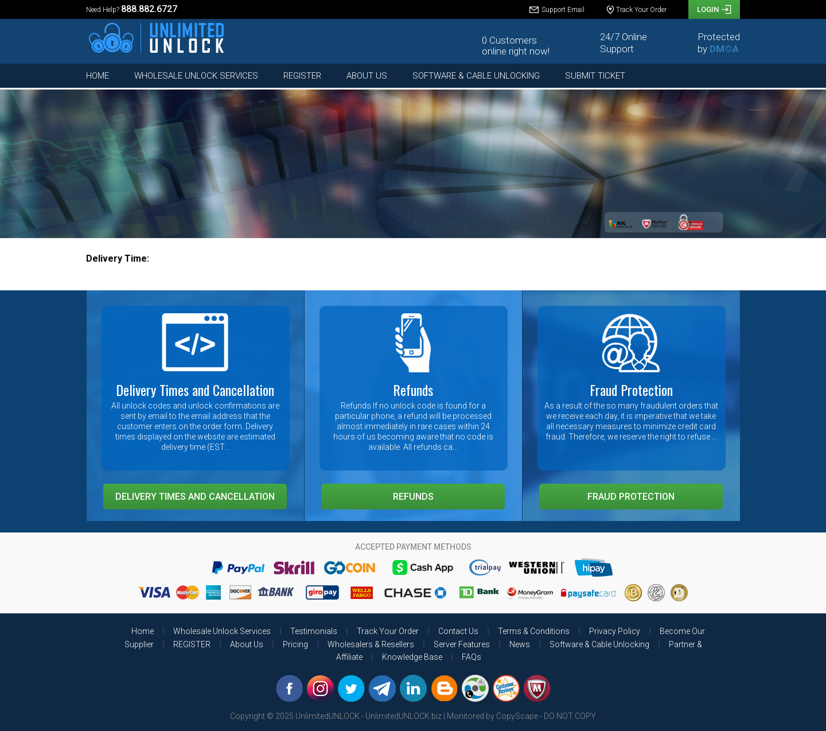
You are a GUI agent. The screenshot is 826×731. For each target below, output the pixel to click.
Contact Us (458, 631)
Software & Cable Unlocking (476, 76)
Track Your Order (388, 631)
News (519, 644)
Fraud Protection (631, 496)
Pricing (295, 644)
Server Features (462, 644)
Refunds (413, 496)
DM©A (724, 49)
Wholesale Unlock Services (196, 76)
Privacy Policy (614, 631)
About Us (366, 76)
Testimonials (313, 631)
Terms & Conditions (534, 631)
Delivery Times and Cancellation (195, 496)
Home (97, 76)
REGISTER (302, 76)
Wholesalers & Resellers (371, 644)
